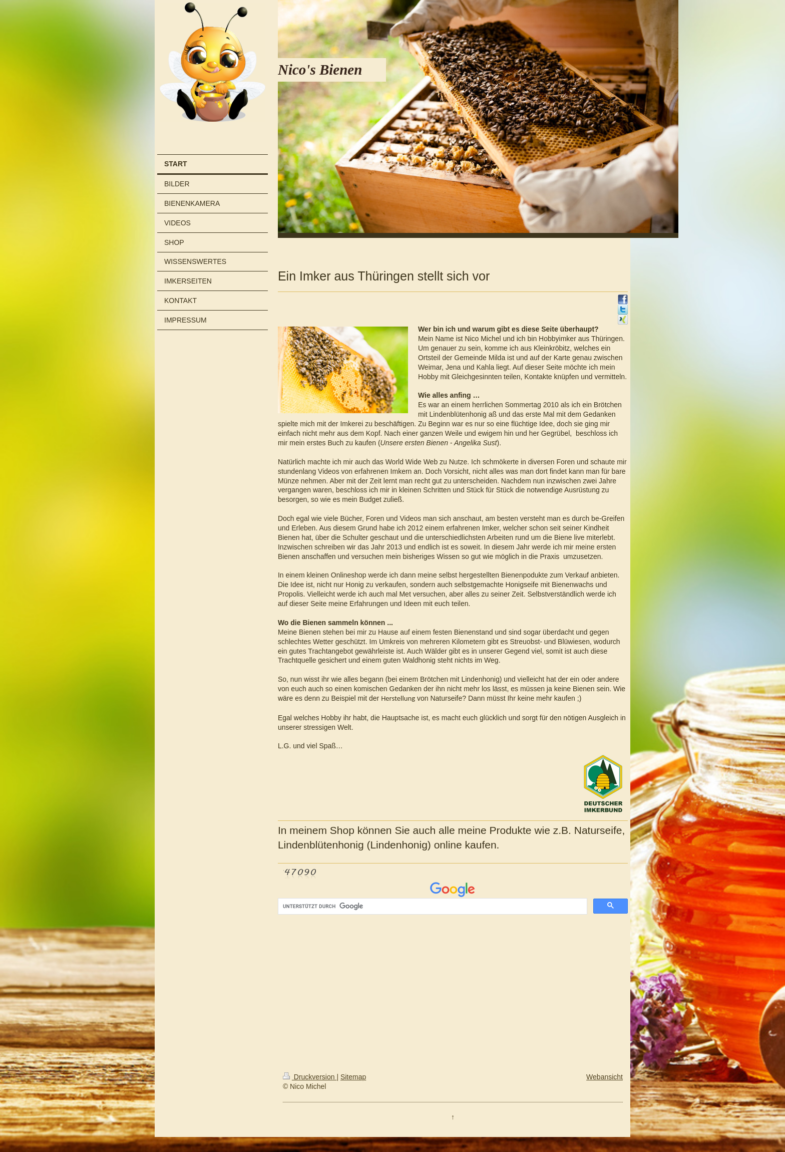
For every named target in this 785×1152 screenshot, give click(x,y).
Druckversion (309, 1077)
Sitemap (353, 1077)
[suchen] (431, 906)
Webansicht (604, 1077)
